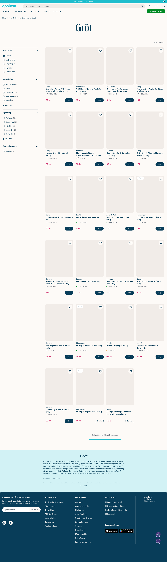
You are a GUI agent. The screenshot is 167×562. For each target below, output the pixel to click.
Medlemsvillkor (81, 533)
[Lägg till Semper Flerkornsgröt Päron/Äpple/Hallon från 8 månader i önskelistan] (100, 114)
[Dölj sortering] (20, 50)
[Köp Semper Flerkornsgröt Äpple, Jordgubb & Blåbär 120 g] (160, 100)
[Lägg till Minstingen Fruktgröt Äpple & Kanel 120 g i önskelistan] (100, 371)
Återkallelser (50, 517)
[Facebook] (11, 522)
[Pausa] (164, 1)
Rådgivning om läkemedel (116, 509)
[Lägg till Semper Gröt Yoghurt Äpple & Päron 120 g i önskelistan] (70, 307)
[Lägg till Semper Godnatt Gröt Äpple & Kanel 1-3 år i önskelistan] (70, 178)
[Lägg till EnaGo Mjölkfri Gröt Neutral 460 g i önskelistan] (100, 178)
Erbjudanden (20, 11)
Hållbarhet (79, 509)
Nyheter (20, 68)
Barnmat (25, 18)
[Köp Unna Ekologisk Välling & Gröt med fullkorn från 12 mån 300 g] (69, 100)
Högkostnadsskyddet (114, 505)
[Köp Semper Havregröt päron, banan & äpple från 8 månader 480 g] (69, 293)
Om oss (78, 501)
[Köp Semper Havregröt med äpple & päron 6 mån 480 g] (129, 293)
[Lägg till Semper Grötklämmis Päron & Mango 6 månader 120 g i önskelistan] (161, 114)
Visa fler (7, 105)
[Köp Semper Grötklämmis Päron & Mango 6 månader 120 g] (160, 164)
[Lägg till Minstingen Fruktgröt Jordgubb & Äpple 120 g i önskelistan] (161, 178)
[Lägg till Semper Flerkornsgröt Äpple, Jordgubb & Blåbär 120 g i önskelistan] (161, 50)
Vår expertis (50, 505)
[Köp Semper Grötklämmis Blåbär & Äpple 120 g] (160, 293)
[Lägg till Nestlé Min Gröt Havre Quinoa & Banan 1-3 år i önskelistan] (161, 307)
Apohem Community (52, 11)
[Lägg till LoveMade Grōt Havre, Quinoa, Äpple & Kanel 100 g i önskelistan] (100, 50)
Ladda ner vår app (83, 541)
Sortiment (6, 11)
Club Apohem (81, 513)
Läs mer (83, 486)
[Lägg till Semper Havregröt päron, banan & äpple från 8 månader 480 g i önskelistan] (70, 243)
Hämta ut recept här (114, 501)
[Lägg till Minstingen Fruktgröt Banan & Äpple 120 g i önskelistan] (100, 307)
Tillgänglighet (51, 513)
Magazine (35, 11)
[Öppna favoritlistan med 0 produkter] (156, 6)
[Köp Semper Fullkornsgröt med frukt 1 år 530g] (69, 421)
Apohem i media (82, 505)
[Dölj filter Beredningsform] (20, 146)
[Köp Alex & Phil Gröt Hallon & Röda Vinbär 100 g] (129, 229)
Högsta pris (20, 64)
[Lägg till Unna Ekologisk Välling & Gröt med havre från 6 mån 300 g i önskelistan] (130, 371)
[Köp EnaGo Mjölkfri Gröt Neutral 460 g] (99, 229)
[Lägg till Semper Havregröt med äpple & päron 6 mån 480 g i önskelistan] (130, 243)
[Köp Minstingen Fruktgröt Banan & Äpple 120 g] (99, 357)
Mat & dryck (14, 18)
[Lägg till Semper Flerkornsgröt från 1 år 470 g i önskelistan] (100, 243)
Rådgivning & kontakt (54, 501)
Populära (20, 56)
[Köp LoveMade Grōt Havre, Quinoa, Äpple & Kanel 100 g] (99, 100)
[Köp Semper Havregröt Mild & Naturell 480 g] (69, 164)
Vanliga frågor (51, 525)
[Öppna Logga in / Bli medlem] (149, 6)
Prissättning (80, 537)
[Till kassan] (163, 6)
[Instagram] (4, 522)
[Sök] (141, 6)
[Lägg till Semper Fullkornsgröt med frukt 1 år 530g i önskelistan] (70, 371)
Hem (4, 18)
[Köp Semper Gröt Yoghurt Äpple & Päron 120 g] (69, 357)
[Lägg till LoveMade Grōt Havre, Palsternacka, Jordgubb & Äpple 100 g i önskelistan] (130, 50)
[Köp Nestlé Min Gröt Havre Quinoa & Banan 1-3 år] (160, 357)
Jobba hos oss (81, 521)
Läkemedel (110, 513)
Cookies (78, 525)
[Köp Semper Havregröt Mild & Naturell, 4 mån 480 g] (129, 164)
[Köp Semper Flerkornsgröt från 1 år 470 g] (99, 293)
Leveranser (50, 521)
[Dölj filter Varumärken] (20, 79)
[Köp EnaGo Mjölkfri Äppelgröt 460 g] (129, 357)
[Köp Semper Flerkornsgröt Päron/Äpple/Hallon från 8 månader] (99, 164)
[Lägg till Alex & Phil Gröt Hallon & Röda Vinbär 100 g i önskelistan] (130, 178)
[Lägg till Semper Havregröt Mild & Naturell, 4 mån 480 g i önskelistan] (130, 114)
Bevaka (99, 421)
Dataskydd (80, 529)
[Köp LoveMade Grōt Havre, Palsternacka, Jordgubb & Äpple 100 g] (129, 100)
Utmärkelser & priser (84, 517)
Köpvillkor (49, 509)
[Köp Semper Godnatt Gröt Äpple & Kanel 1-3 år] (69, 229)
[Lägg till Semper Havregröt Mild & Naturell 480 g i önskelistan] (70, 114)
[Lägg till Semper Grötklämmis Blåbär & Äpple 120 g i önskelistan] (161, 243)
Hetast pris (20, 72)
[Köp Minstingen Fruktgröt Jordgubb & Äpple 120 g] (160, 229)
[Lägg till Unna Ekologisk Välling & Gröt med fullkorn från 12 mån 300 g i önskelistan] (70, 50)
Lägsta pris (20, 60)
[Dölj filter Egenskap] (20, 113)
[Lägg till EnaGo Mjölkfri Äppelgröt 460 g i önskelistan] (130, 307)
